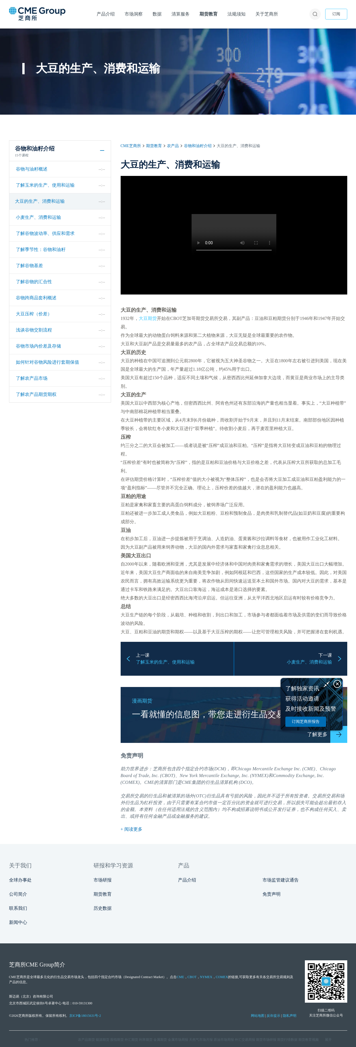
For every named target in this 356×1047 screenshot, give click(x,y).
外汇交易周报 (245, 1040)
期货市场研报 (266, 1040)
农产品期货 (86, 1040)
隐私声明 (289, 1016)
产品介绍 (187, 880)
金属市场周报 (178, 1040)
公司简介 (18, 894)
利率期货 (146, 1040)
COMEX (222, 977)
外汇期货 (131, 1040)
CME (149, 782)
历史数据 (103, 908)
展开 (328, 1040)
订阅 (336, 14)
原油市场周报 (224, 1040)
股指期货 (117, 1040)
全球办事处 (20, 880)
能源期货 (102, 1040)
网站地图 (257, 1016)
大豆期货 (148, 318)
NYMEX (206, 977)
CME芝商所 (131, 146)
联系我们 (18, 908)
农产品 (173, 146)
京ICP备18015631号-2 (85, 1016)
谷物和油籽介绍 (198, 146)
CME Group (40, 964)
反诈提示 (273, 1016)
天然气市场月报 (201, 1040)
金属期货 (160, 1040)
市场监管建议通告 (280, 880)
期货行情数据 (287, 1040)
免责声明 (271, 894)
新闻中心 (18, 922)
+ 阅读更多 (131, 829)
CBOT (192, 977)
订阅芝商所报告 (306, 721)
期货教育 (154, 146)
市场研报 (103, 880)
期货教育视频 (308, 1040)
